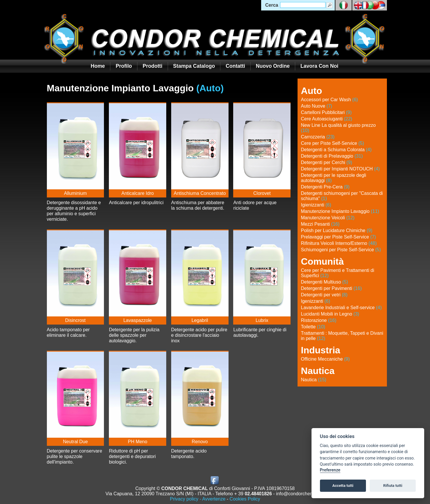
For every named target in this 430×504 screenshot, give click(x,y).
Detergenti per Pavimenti (331, 288)
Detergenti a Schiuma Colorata (336, 149)
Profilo (124, 66)
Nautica (313, 379)
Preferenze (330, 470)
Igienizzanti (316, 204)
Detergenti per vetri (324, 294)
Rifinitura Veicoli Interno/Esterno (339, 243)
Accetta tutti (342, 485)
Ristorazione (319, 320)
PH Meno (137, 441)
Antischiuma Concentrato (200, 193)
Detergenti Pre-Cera (325, 186)
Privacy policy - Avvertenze (197, 498)
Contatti (235, 66)
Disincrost (75, 320)
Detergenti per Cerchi (326, 162)
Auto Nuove (316, 106)
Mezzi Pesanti (320, 224)
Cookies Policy (245, 498)
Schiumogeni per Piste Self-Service (341, 249)
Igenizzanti (315, 301)
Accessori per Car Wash (329, 99)
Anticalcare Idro (137, 193)
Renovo (200, 441)
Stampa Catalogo (194, 66)
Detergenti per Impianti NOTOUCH (340, 168)
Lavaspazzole (137, 320)
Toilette (313, 326)
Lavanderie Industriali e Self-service (341, 307)
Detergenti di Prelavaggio (332, 156)
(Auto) (210, 88)
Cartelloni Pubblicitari (326, 112)
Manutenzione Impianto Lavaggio (340, 211)
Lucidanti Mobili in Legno (330, 313)
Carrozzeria (318, 136)
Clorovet (262, 193)
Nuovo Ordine (273, 66)
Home (98, 66)
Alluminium (75, 193)
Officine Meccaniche (325, 359)
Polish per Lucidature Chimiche (336, 230)
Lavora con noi (319, 66)
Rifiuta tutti (392, 485)
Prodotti (152, 66)
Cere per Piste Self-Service (332, 143)
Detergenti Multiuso (324, 281)
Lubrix (262, 320)
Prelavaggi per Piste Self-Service (338, 236)
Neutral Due (75, 441)
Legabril (200, 320)
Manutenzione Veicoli (328, 217)
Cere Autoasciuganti (326, 118)
